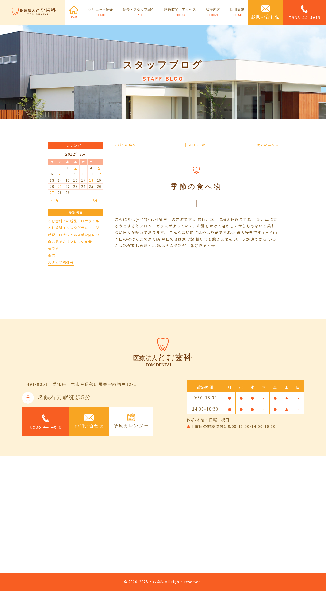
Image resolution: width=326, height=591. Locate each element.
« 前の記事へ (125, 144)
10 (83, 174)
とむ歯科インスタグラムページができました (84, 227)
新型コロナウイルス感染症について (77, 234)
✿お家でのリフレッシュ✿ (70, 241)
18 (91, 180)
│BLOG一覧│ (196, 144)
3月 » (96, 200)
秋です (53, 248)
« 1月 (54, 200)
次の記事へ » (267, 144)
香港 (51, 255)
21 (60, 186)
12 (99, 174)
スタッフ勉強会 (60, 262)
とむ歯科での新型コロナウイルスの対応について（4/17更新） (99, 221)
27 (52, 192)
